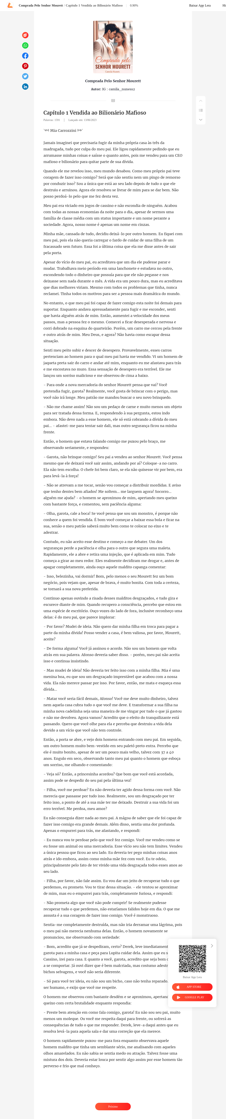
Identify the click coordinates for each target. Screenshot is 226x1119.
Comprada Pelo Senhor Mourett (41, 5)
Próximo (113, 1106)
